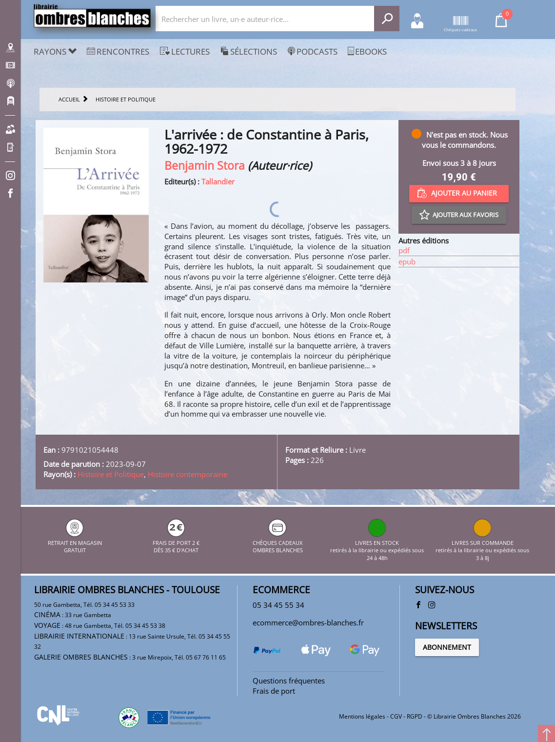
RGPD (414, 716)
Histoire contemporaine (187, 474)
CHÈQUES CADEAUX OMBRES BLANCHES (278, 542)
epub (407, 261)
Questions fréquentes (289, 680)
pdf (404, 250)
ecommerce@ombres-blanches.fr (308, 622)
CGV (396, 716)
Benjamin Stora (204, 165)
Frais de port (274, 691)
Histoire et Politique (111, 474)
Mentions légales (362, 716)
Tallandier (218, 181)
